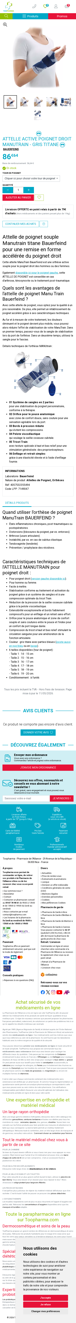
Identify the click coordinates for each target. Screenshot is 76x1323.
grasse (70, 1060)
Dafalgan (56, 1057)
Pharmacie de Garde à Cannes (55, 927)
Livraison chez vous (50, 968)
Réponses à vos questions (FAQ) (18, 980)
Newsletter (8, 894)
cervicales (24, 1122)
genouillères (17, 1119)
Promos (62, 16)
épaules (32, 1122)
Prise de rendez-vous (51, 876)
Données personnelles (52, 897)
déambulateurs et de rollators (42, 1169)
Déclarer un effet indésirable (54, 885)
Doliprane (61, 1054)
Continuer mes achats (20, 224)
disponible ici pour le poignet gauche (36, 272)
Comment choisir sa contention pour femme (53, 1133)
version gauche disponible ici (48, 578)
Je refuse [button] (45, 1304)
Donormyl (16, 1068)
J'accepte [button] (45, 1297)
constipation (48, 1063)
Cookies (45, 900)
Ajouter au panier (18, 197)
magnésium (50, 1071)
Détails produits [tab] (17, 502)
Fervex (39, 1065)
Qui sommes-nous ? (12, 891)
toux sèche (59, 1060)
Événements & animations (53, 879)
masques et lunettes (11, 1207)
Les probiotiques (9, 1299)
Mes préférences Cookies (53, 903)
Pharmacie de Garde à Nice (54, 912)
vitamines (24, 1074)
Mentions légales (49, 894)
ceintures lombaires (32, 1119)
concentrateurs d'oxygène (36, 1204)
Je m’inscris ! (62, 798)
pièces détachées (58, 1193)
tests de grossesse (33, 1071)
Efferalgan (42, 1057)
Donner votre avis (38, 732)
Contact (7, 897)
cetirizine (6, 1065)
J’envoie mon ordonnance (38, 767)
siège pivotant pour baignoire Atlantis (29, 1183)
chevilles (52, 1122)
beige (34, 645)
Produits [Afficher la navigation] (35, 16)
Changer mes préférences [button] (45, 1311)
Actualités (46, 873)
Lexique (45, 882)
